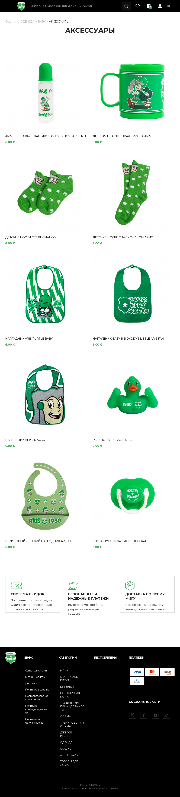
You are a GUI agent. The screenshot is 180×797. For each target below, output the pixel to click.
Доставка (31, 683)
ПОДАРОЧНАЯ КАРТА (70, 694)
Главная (11, 21)
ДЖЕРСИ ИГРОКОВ (66, 734)
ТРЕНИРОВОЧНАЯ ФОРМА (72, 724)
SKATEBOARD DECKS (69, 678)
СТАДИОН (67, 748)
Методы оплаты (35, 676)
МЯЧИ (64, 670)
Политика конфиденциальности (37, 709)
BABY (42, 21)
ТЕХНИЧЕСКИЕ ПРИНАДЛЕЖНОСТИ (72, 706)
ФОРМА (65, 716)
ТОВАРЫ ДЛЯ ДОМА (69, 763)
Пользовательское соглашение (37, 697)
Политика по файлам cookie (34, 720)
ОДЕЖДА (27, 21)
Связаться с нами (36, 670)
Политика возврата (37, 689)
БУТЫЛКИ (67, 686)
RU (171, 6)
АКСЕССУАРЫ (59, 21)
